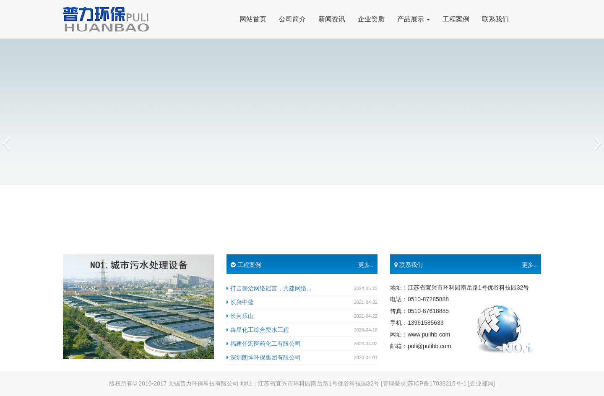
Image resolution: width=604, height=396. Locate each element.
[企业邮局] (481, 383)
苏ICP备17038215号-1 (437, 383)
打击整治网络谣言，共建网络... (269, 288)
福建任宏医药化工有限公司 (263, 343)
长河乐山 (240, 316)
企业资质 (371, 19)
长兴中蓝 (240, 302)
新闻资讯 (331, 19)
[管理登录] (394, 383)
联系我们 (495, 19)
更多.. (365, 264)
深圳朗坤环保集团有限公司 (263, 357)
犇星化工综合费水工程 (257, 329)
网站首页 (253, 19)
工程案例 (456, 19)
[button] (6, 143)
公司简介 (292, 19)
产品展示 (413, 19)
